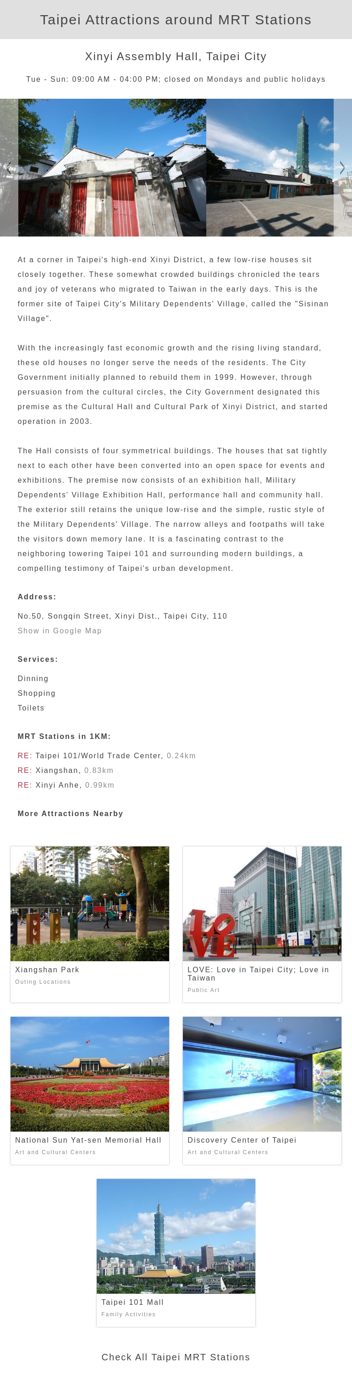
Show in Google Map (59, 631)
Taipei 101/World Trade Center (98, 756)
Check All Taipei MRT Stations (176, 1357)
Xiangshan (57, 770)
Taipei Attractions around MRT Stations (176, 19)
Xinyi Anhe (58, 785)
